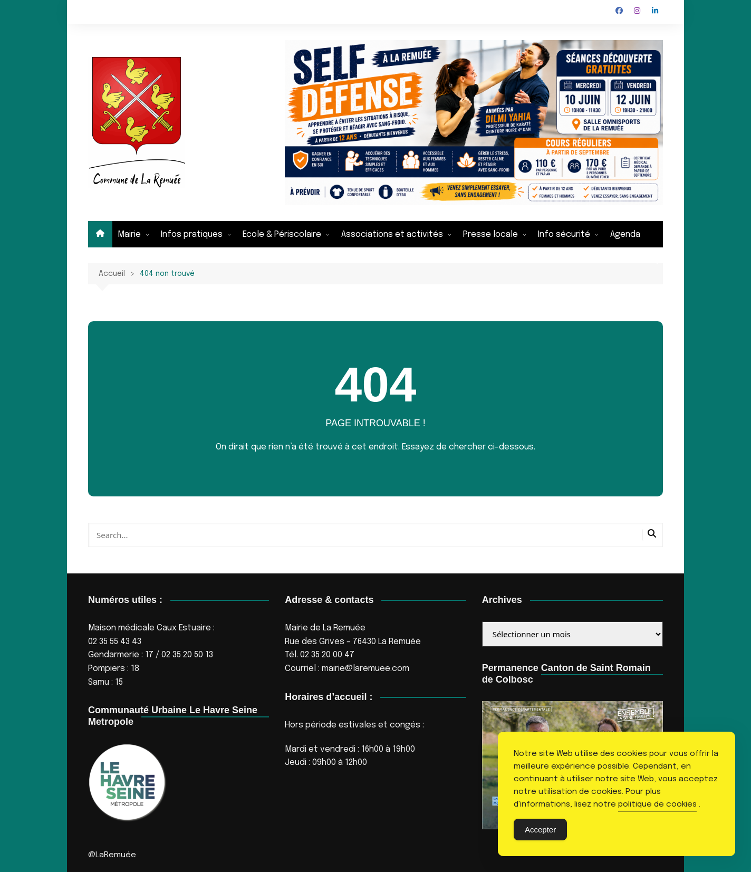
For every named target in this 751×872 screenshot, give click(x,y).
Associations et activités (392, 234)
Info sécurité (564, 234)
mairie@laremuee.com (365, 668)
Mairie (129, 234)
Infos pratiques (192, 234)
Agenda (625, 234)
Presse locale (490, 234)
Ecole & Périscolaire (282, 234)
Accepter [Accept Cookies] (540, 829)
